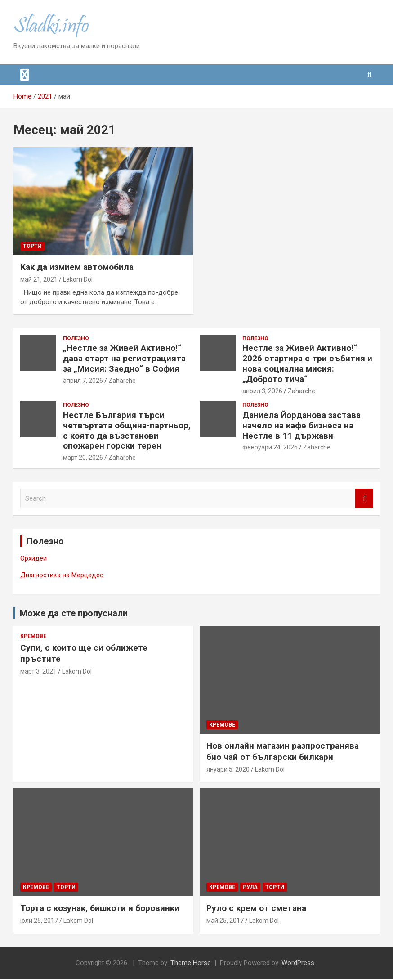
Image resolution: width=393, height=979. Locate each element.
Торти (32, 246)
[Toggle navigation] (24, 74)
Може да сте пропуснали (74, 613)
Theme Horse (190, 963)
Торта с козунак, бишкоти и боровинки (99, 908)
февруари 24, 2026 (270, 447)
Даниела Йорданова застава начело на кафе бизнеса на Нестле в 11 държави (301, 425)
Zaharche (122, 380)
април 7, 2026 (83, 380)
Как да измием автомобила (77, 267)
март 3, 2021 (38, 671)
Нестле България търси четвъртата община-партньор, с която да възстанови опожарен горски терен (127, 430)
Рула (250, 887)
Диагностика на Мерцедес (61, 575)
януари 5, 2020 (228, 769)
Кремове (33, 636)
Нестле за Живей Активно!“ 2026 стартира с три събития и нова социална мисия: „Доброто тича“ (307, 363)
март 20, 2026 (83, 457)
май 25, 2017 (225, 920)
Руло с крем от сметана (256, 908)
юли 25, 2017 (39, 920)
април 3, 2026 (262, 391)
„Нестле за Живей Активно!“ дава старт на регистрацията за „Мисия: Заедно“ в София (124, 358)
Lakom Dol (78, 279)
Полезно (76, 338)
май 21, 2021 (39, 279)
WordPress (297, 963)
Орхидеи (33, 558)
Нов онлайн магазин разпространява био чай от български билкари (282, 751)
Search (364, 499)
